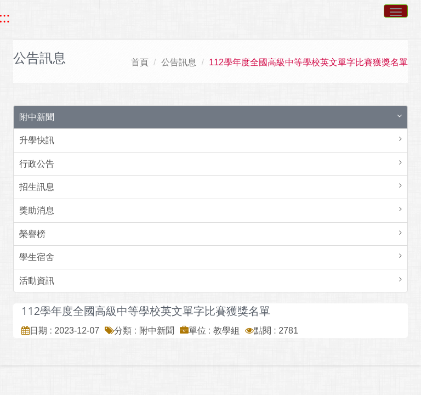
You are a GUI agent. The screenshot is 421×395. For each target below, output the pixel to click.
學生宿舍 (36, 257)
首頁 (140, 62)
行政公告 (36, 163)
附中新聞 (36, 117)
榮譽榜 (32, 234)
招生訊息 (36, 186)
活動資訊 (36, 280)
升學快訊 (36, 140)
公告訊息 (178, 62)
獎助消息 (36, 210)
